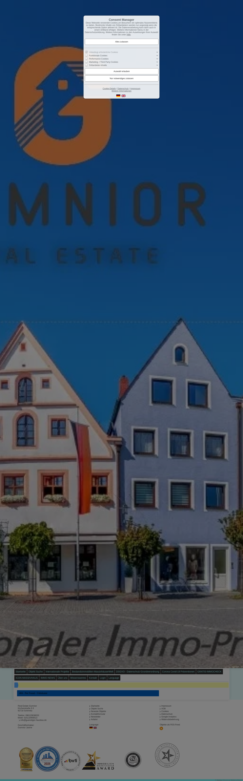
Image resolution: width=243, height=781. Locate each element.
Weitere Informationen (121, 91)
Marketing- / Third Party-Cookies (103, 62)
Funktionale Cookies (98, 55)
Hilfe (129, 34)
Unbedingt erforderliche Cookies (103, 52)
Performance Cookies (99, 59)
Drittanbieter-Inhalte (98, 65)
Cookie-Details (109, 88)
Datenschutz (123, 88)
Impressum (135, 88)
